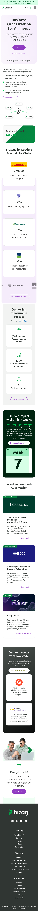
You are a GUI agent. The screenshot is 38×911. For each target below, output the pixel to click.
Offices (19, 844)
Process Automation (19, 863)
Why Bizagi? (19, 835)
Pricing (19, 872)
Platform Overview (19, 860)
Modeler (19, 857)
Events (19, 841)
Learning (19, 895)
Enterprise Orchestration (19, 869)
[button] (30, 7)
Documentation (19, 889)
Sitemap (22, 908)
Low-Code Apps (19, 866)
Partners (19, 883)
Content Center (19, 892)
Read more (27, 4)
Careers (19, 838)
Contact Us (19, 847)
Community (19, 898)
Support (19, 886)
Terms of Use (24, 906)
